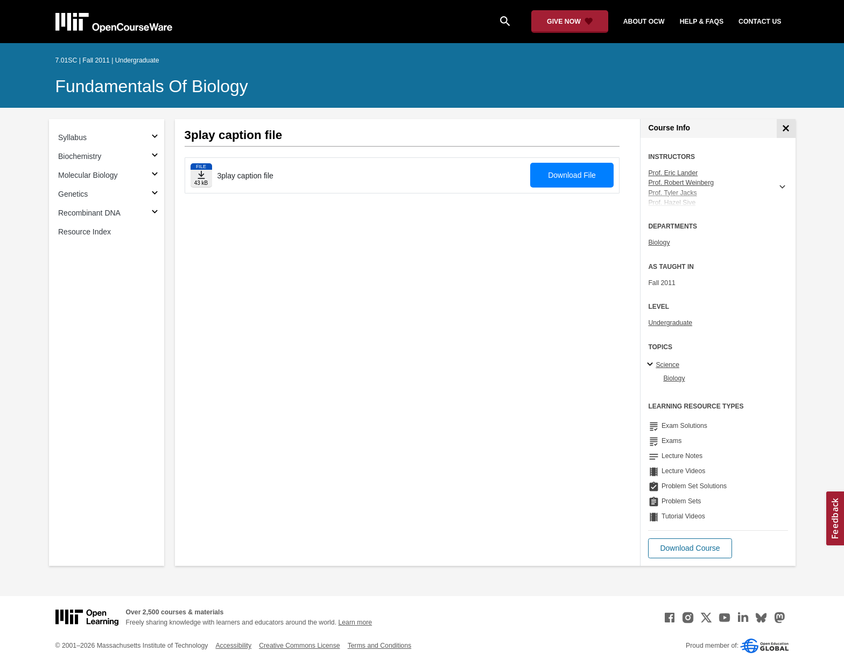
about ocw (644, 21)
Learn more (355, 622)
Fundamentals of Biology (151, 86)
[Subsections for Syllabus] (154, 137)
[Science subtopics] (651, 365)
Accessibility (233, 645)
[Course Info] (786, 128)
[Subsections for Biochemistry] (154, 156)
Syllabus (72, 137)
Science (667, 365)
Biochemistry (79, 156)
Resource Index (84, 231)
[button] (690, 548)
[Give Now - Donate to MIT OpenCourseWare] (569, 21)
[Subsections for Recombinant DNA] (154, 213)
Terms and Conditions (379, 645)
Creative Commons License (299, 645)
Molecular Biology (88, 175)
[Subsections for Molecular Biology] (154, 175)
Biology (659, 242)
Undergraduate (670, 323)
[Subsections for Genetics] (154, 194)
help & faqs (701, 21)
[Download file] (201, 175)
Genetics (73, 194)
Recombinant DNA (89, 213)
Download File (572, 175)
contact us (759, 21)
